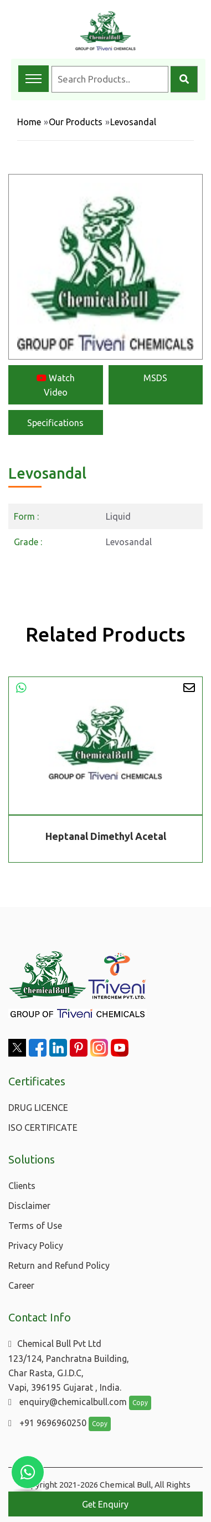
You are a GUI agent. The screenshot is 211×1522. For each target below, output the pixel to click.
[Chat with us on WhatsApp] (27, 1472)
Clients (21, 1186)
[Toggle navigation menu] (33, 78)
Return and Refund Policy (59, 1265)
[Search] (184, 79)
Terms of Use (35, 1226)
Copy (140, 1402)
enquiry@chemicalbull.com (67, 1402)
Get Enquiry (105, 1504)
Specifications (55, 423)
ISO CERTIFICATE (43, 1127)
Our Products (75, 122)
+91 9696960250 (47, 1423)
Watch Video (56, 385)
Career (21, 1285)
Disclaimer (29, 1206)
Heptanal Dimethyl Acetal (105, 836)
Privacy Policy (35, 1246)
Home (29, 122)
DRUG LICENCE (38, 1108)
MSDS (155, 378)
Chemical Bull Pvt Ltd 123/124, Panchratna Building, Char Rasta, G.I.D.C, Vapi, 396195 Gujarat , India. (68, 1365)
